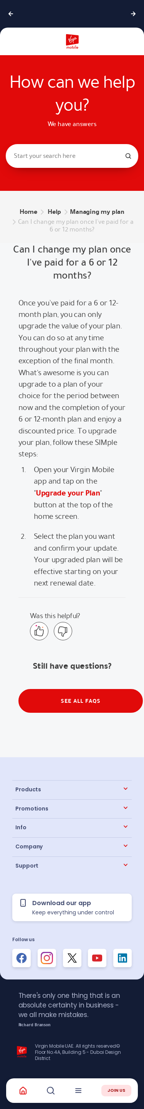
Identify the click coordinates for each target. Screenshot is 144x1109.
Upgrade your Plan (68, 493)
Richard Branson (34, 1025)
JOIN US (116, 1090)
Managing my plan (97, 212)
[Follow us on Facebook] (21, 958)
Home (28, 212)
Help (54, 212)
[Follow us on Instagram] (47, 958)
